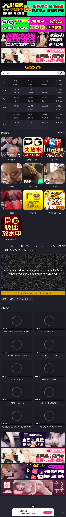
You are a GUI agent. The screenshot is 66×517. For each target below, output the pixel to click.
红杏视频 (16, 126)
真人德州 (30, 81)
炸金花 (30, 84)
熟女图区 (45, 109)
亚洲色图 (30, 106)
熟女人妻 (16, 93)
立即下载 (48, 512)
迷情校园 (16, 118)
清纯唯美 (30, 109)
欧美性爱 (59, 97)
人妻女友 (45, 114)
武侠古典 (59, 114)
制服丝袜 (16, 101)
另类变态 (59, 101)
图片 (4, 107)
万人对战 (45, 81)
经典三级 (30, 101)
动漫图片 (59, 106)
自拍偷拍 (30, 89)
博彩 (4, 82)
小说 (4, 116)
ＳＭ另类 (59, 93)
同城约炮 (16, 123)
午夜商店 (30, 123)
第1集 (4, 299)
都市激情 (16, 114)
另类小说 (30, 118)
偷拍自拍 (30, 97)
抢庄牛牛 (59, 84)
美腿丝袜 (16, 109)
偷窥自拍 (16, 106)
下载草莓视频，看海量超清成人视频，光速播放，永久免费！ (38, 293)
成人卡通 (45, 97)
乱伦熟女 (45, 101)
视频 (4, 90)
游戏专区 (59, 81)
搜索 (60, 73)
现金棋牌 (45, 84)
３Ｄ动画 (59, 89)
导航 (4, 124)
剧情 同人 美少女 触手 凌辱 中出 (20, 299)
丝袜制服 (30, 93)
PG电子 (16, 81)
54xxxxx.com (33, 68)
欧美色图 (45, 106)
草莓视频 (45, 123)
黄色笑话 (45, 118)
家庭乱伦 (30, 114)
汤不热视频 (59, 123)
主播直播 (45, 93)
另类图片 (59, 109)
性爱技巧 (59, 118)
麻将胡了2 (16, 84)
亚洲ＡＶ (16, 89)
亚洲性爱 (16, 97)
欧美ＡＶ (45, 89)
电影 (4, 99)
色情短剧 (30, 126)
